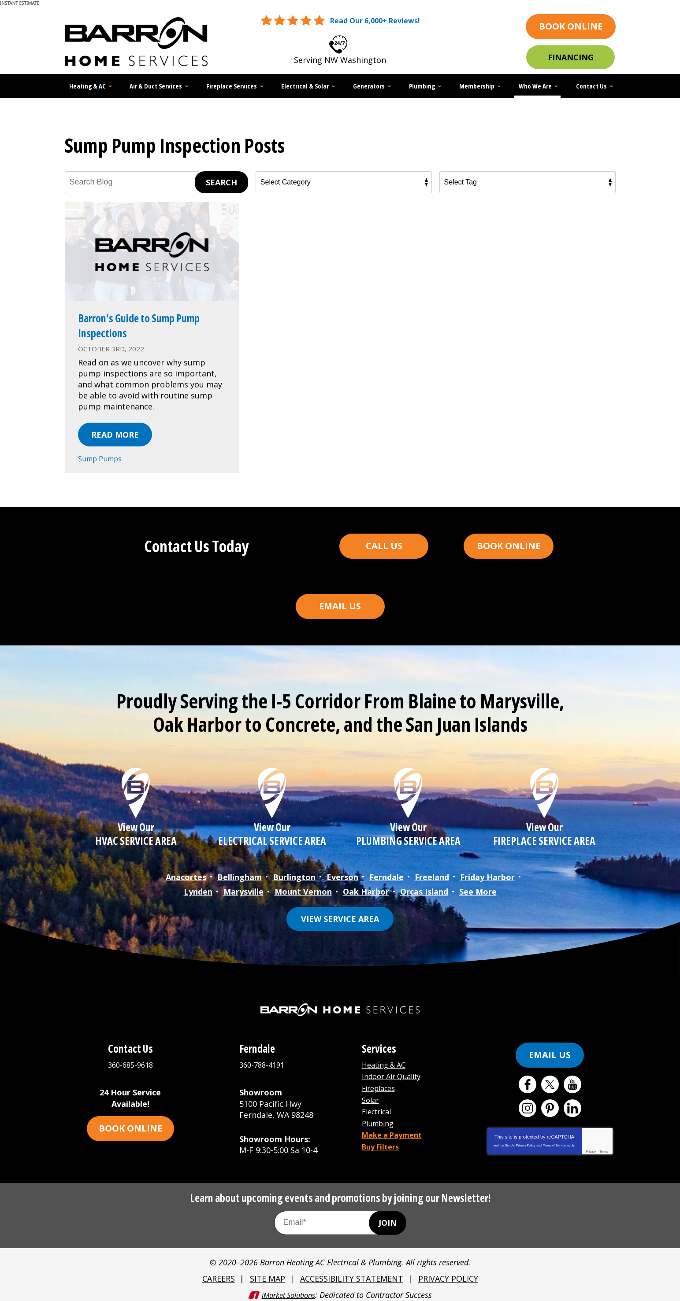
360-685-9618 (351, 41)
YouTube (572, 1081)
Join (388, 1218)
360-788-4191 (264, 1060)
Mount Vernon (303, 888)
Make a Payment (395, 1127)
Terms (604, 1148)
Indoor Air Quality (395, 1071)
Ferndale (386, 875)
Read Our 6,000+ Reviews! (375, 20)
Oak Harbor (366, 888)
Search (221, 182)
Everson (342, 875)
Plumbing (380, 1116)
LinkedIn (572, 1104)
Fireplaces (381, 1083)
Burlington (294, 875)
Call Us (384, 545)
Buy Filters (383, 1138)
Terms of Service (554, 1141)
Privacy (591, 1148)
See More (478, 888)
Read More (115, 434)
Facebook (527, 1081)
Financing (571, 57)
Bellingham (239, 875)
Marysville (243, 888)
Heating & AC (387, 1060)
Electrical (379, 1105)
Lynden (198, 888)
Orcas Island (424, 888)
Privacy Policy (525, 1141)
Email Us (340, 606)
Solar (371, 1094)
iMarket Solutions (288, 1288)
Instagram (527, 1104)
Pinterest (550, 1104)
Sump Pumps (103, 458)
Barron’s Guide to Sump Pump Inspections (139, 325)
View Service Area (340, 915)
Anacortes (186, 875)
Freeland (432, 875)
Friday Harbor (487, 875)
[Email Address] (340, 1218)
